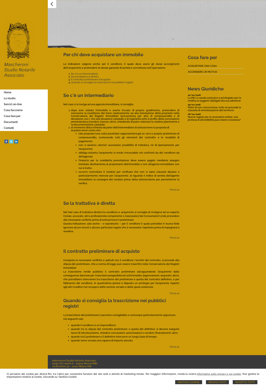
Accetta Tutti (245, 382)
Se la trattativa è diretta (84, 76)
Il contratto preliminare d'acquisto (91, 79)
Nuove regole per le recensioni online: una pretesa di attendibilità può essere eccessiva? (214, 118)
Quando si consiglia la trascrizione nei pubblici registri (102, 82)
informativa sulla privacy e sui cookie (219, 374)
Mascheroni (15, 64)
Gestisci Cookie (188, 382)
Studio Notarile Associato (18, 72)
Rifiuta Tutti (217, 382)
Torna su (174, 189)
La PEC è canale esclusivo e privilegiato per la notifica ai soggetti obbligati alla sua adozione (214, 99)
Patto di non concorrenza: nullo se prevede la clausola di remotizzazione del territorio (214, 109)
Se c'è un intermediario (84, 73)
